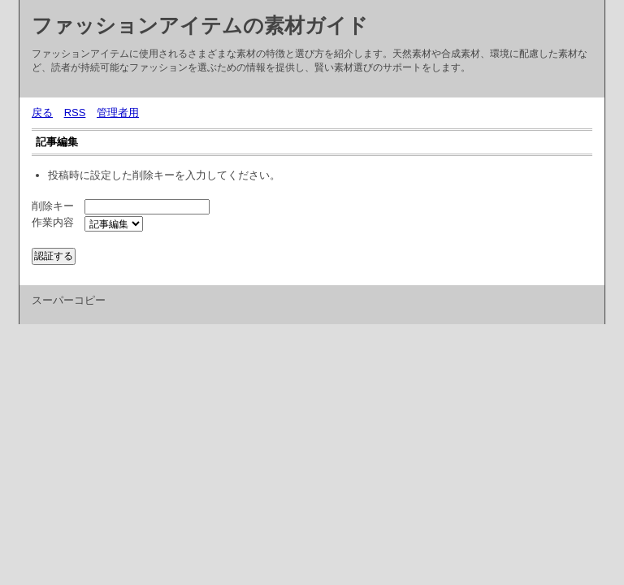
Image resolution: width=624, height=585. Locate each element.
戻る (42, 112)
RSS (75, 112)
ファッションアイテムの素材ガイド (200, 25)
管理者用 (118, 112)
